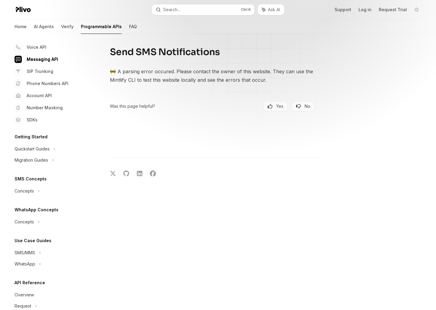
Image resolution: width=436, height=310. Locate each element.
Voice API (30, 47)
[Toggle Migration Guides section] (48, 160)
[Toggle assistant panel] (271, 9)
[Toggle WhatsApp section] (48, 264)
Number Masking (39, 107)
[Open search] (203, 9)
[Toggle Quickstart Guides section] (48, 148)
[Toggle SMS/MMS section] (48, 252)
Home (21, 29)
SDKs (26, 120)
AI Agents (44, 29)
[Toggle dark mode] (416, 10)
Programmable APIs (101, 29)
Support (343, 9)
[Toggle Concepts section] (48, 191)
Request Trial (393, 9)
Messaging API (36, 59)
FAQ (133, 29)
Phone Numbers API (41, 83)
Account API (33, 95)
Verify (67, 29)
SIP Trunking (34, 71)
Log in (365, 9)
